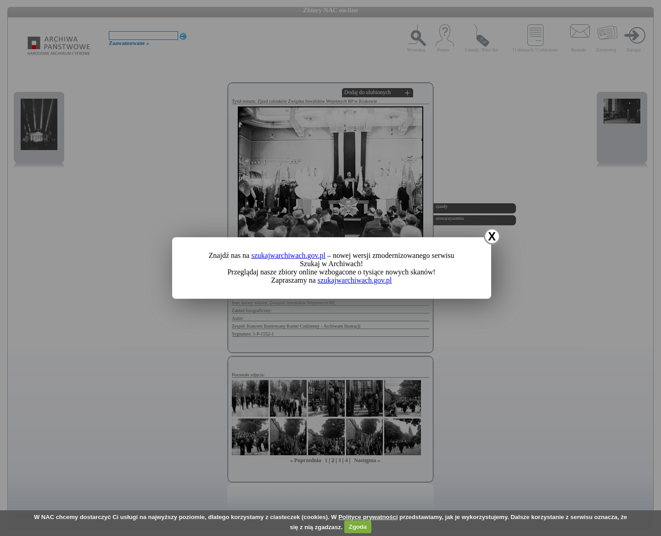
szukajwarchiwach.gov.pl (288, 255)
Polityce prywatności (368, 517)
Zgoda (358, 526)
